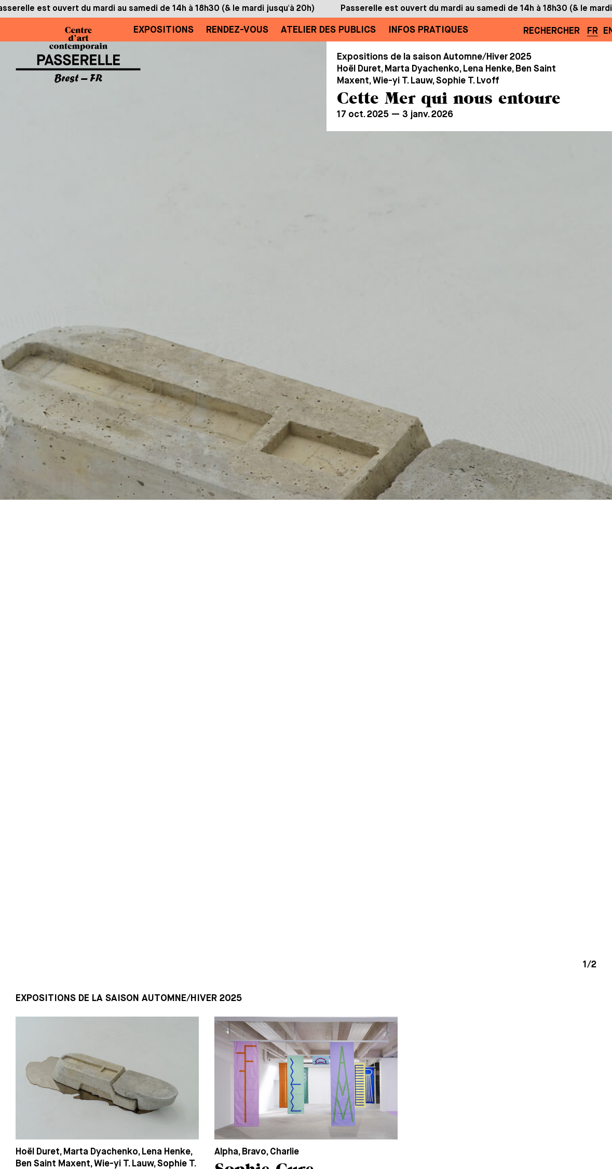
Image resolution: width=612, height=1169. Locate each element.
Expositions (163, 30)
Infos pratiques (428, 30)
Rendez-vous (237, 30)
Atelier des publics (328, 30)
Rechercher (551, 31)
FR (592, 31)
